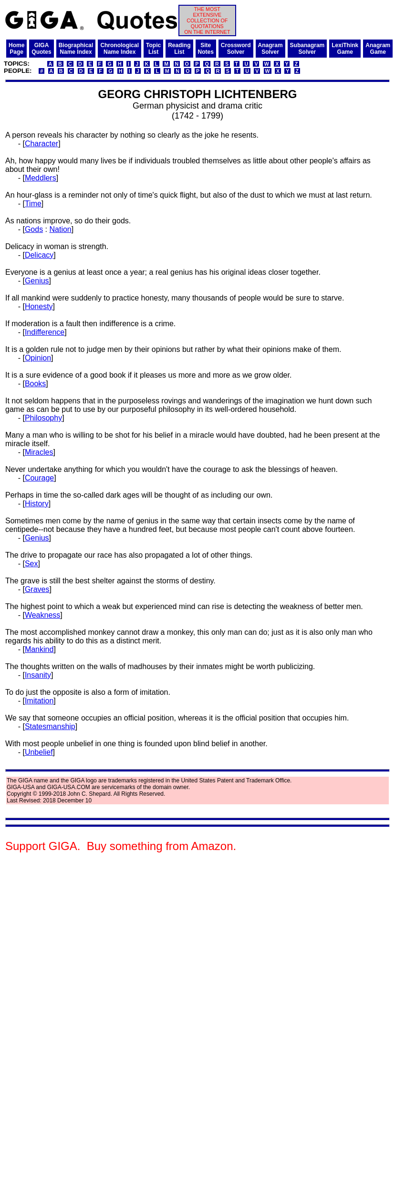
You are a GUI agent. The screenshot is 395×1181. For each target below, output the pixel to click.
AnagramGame (377, 48)
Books (35, 384)
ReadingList (179, 48)
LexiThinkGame (345, 48)
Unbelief (39, 752)
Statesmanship (50, 726)
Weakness (42, 615)
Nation (60, 229)
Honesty (39, 306)
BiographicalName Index (76, 48)
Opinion (38, 358)
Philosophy (43, 418)
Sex (31, 564)
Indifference (44, 332)
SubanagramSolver (307, 48)
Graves (37, 589)
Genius (37, 281)
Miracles (39, 452)
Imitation (39, 701)
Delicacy (39, 255)
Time (33, 204)
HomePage (16, 48)
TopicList (153, 48)
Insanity (38, 675)
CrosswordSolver (236, 48)
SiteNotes (206, 48)
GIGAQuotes (41, 48)
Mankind (39, 649)
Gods (34, 229)
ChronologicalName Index (119, 48)
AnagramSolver (270, 48)
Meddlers (40, 178)
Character (41, 144)
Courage (39, 478)
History (37, 504)
